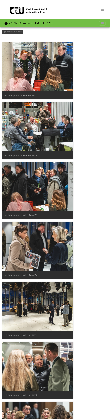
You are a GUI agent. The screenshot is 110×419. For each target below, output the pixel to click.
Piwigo (60, 413)
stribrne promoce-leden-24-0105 (21, 127)
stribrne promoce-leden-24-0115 (21, 356)
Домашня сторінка (6, 23)
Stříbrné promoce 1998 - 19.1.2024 (32, 23)
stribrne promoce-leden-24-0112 (76, 264)
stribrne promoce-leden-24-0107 (21, 173)
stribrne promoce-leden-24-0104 (76, 81)
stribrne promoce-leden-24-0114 (76, 310)
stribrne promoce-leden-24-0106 (76, 127)
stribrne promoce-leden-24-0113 (21, 310)
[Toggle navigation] (102, 10)
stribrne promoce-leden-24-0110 (76, 218)
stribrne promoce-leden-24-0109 (21, 218)
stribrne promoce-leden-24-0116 (76, 356)
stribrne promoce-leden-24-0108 (76, 173)
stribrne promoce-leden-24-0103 (21, 81)
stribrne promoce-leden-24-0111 (21, 264)
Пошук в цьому (12, 31)
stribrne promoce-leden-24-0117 (21, 402)
